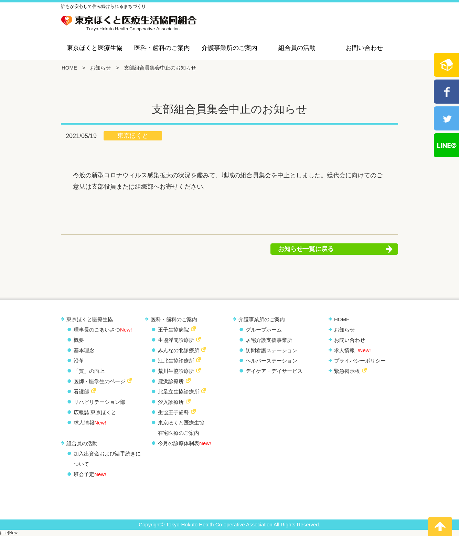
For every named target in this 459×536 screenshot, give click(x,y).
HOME (69, 68)
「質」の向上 (89, 371)
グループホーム (264, 330)
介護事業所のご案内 (229, 47)
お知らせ (100, 68)
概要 (79, 340)
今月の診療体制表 (184, 443)
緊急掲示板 (347, 371)
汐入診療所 (171, 402)
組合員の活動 (297, 47)
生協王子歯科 (173, 412)
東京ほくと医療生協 (94, 47)
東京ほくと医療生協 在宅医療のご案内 (181, 428)
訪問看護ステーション (271, 350)
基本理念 (84, 350)
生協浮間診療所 (176, 340)
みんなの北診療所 (178, 350)
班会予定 (90, 474)
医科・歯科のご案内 (162, 47)
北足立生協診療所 (178, 392)
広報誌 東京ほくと (95, 412)
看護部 (81, 392)
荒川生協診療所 (176, 371)
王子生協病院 (173, 330)
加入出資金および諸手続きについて (107, 459)
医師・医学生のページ (99, 381)
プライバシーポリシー (360, 361)
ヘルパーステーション (271, 361)
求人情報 (90, 422)
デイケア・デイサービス (274, 371)
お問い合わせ (364, 47)
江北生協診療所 (176, 361)
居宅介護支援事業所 (269, 340)
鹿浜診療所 (171, 381)
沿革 (79, 361)
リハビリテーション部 (99, 402)
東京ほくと (132, 135)
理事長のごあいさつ (103, 330)
